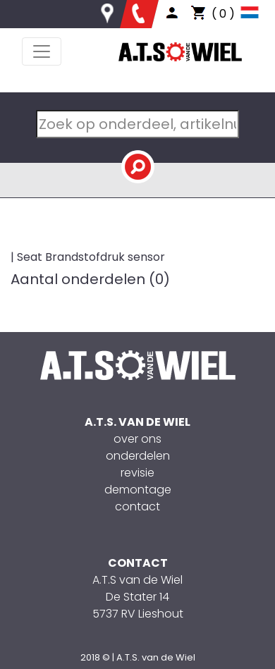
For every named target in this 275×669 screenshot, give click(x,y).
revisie (137, 473)
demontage (137, 489)
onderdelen (138, 456)
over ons (137, 439)
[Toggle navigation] (41, 51)
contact (137, 506)
